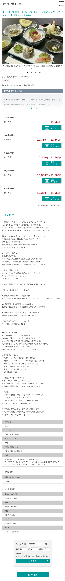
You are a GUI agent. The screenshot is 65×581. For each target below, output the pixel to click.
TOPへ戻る (33, 575)
